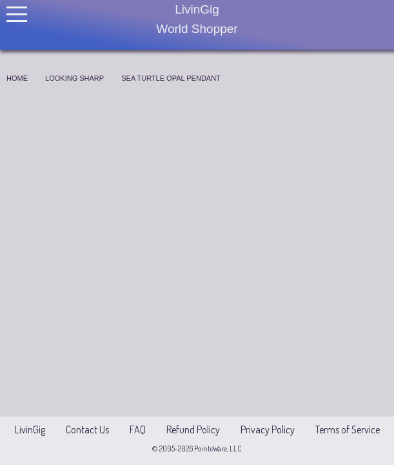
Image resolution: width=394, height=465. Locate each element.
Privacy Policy (268, 429)
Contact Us (87, 429)
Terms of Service (347, 429)
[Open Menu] (16, 14)
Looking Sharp (74, 78)
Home (17, 78)
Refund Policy (193, 429)
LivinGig (30, 429)
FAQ (138, 429)
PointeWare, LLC (217, 448)
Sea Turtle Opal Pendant (171, 78)
